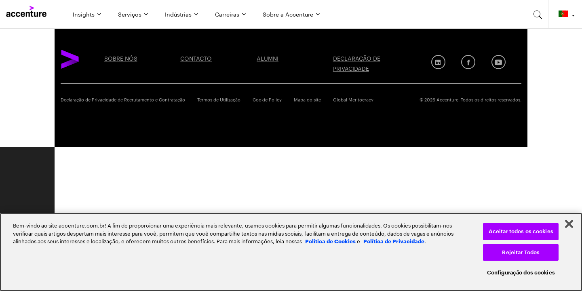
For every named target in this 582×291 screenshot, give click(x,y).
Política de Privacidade (393, 241)
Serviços (129, 13)
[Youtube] (498, 62)
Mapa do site (307, 99)
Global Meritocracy (353, 99)
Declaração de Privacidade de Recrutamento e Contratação (123, 99)
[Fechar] (569, 224)
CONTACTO (196, 57)
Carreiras (227, 13)
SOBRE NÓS (120, 57)
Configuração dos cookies (521, 272)
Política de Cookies (330, 241)
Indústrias (178, 13)
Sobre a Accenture (288, 13)
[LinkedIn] (438, 62)
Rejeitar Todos (521, 252)
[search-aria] (538, 14)
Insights (84, 13)
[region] (291, 252)
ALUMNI (267, 57)
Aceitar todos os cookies (521, 231)
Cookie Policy (267, 99)
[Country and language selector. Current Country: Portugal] (565, 14)
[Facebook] (468, 62)
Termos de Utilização (218, 99)
